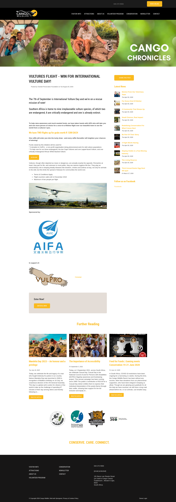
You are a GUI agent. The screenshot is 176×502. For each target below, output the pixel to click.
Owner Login (143, 498)
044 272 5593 (119, 4)
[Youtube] (133, 4)
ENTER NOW (34, 157)
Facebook (117, 186)
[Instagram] (130, 4)
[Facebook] (137, 4)
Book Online (154, 4)
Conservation (132, 14)
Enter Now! (39, 299)
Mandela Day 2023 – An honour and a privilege (47, 363)
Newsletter (145, 14)
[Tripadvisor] (143, 4)
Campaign (78, 277)
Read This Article (36, 397)
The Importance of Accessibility (84, 361)
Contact (156, 14)
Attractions (89, 14)
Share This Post (125, 78)
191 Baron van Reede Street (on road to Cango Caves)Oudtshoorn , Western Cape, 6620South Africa (104, 480)
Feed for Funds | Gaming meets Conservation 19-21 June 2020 (124, 363)
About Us (100, 14)
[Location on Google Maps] (127, 4)
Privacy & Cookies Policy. (71, 498)
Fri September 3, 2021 (76, 366)
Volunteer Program (115, 14)
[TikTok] (140, 4)
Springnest (59, 498)
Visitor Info (76, 14)
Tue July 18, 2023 (34, 370)
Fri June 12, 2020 (114, 370)
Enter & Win (42, 306)
